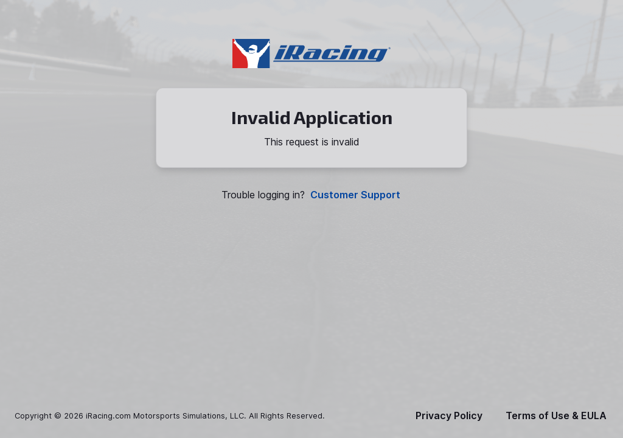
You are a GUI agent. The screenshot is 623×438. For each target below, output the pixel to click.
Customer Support (355, 195)
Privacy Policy (449, 416)
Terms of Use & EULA (556, 416)
